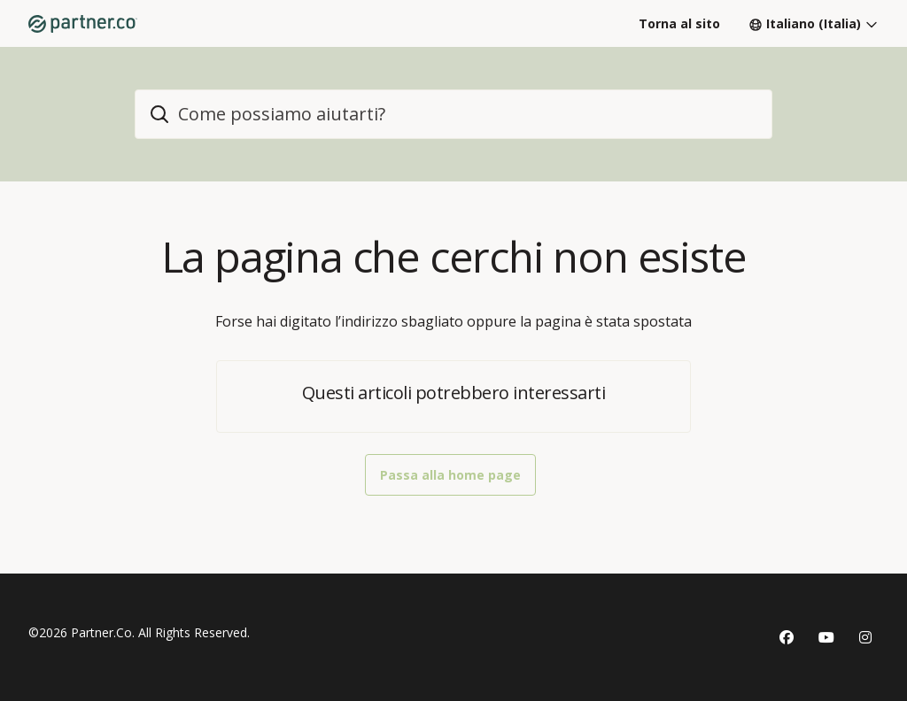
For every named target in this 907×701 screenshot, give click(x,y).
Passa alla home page (450, 474)
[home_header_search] (453, 114)
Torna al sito (679, 23)
